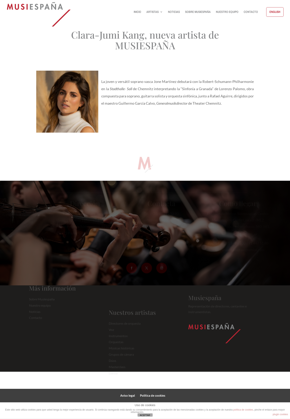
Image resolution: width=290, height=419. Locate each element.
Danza (113, 376)
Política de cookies (152, 395)
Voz (111, 332)
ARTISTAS (152, 12)
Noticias (34, 309)
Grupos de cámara (121, 357)
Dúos (112, 363)
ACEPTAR (145, 415)
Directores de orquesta (125, 326)
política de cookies (243, 409)
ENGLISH (274, 12)
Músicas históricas (121, 351)
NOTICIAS (174, 12)
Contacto (35, 315)
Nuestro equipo (40, 303)
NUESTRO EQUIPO (227, 12)
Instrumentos (118, 338)
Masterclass (117, 370)
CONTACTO (251, 12)
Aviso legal (127, 395)
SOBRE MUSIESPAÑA (198, 12)
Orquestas (116, 345)
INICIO (137, 12)
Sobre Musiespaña (42, 297)
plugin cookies (280, 414)
